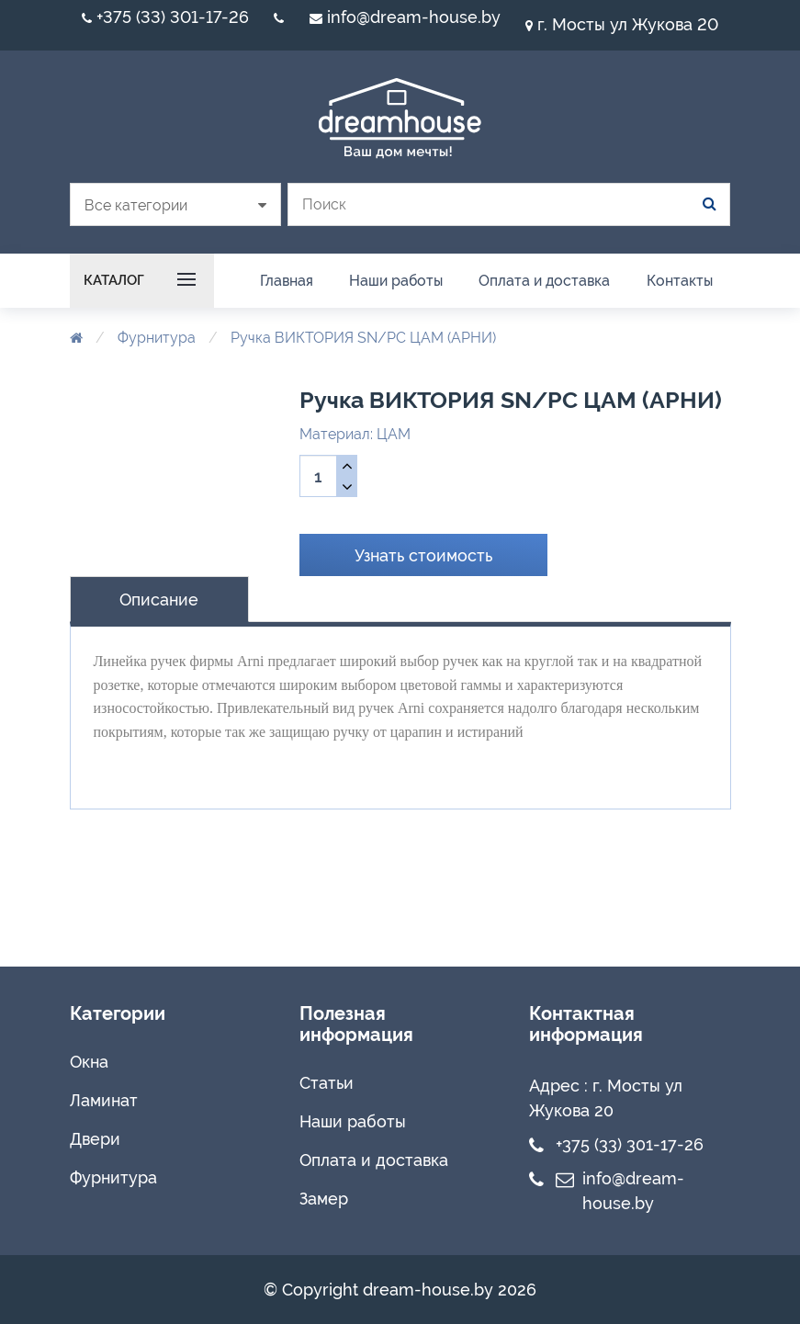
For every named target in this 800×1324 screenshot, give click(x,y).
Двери (95, 1139)
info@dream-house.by (405, 17)
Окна (89, 1061)
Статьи (326, 1082)
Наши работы (352, 1121)
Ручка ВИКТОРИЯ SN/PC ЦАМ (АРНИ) (363, 337)
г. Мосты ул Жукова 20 (621, 24)
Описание (158, 599)
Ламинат (104, 1100)
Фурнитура (157, 337)
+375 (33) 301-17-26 (165, 17)
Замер (323, 1198)
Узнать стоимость (423, 555)
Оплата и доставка (373, 1160)
